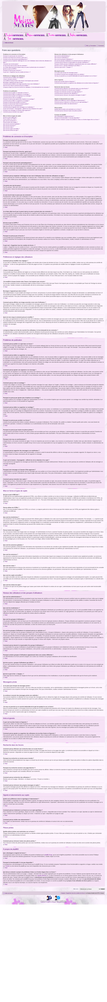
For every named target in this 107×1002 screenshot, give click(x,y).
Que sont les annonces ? (9, 125)
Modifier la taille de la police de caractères (102, 42)
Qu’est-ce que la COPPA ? (10, 68)
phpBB (48, 900)
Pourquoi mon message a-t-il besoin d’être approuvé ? (17, 110)
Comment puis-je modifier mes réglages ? (13, 77)
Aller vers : (76, 888)
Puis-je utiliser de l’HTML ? (10, 119)
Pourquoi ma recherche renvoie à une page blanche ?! (68, 91)
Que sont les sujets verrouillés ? (11, 128)
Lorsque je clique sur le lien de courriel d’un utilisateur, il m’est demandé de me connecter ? (26, 87)
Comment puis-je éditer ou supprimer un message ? (16, 94)
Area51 (8, 866)
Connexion (101, 45)
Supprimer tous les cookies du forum (75, 893)
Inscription (93, 45)
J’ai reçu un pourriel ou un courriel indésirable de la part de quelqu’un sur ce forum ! (75, 76)
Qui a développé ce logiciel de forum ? (64, 116)
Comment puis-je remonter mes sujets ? (13, 112)
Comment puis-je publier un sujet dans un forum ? (16, 92)
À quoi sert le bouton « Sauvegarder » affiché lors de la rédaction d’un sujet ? (22, 108)
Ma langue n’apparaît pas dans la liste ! (13, 82)
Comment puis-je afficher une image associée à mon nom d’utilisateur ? (21, 84)
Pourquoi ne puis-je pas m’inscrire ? (12, 70)
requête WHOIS (41, 875)
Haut (6, 147)
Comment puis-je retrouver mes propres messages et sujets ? (70, 95)
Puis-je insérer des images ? (10, 122)
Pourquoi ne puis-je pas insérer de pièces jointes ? (16, 104)
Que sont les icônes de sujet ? (11, 130)
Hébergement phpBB (61, 902)
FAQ (87, 45)
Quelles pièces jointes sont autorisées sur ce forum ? (67, 109)
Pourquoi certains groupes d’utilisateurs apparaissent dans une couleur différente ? (75, 64)
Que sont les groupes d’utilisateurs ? (63, 59)
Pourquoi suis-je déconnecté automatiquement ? (15, 59)
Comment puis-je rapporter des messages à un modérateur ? (18, 107)
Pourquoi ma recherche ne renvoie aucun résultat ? (67, 90)
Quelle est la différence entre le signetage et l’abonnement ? (69, 100)
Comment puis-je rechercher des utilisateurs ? (66, 93)
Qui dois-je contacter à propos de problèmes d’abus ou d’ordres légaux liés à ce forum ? (76, 119)
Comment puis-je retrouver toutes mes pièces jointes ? (68, 110)
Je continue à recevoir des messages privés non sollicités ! (69, 74)
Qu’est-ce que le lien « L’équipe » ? (63, 67)
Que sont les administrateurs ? (62, 56)
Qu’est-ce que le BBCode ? (10, 117)
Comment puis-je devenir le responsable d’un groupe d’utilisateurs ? (71, 62)
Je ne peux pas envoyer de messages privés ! (66, 72)
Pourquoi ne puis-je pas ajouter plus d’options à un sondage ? (19, 99)
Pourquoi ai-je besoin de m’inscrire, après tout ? (15, 57)
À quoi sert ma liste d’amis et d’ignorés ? (64, 81)
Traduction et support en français (48, 902)
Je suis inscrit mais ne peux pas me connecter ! (15, 65)
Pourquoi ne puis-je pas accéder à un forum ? (14, 102)
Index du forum (9, 42)
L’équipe (63, 893)
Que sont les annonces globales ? (12, 124)
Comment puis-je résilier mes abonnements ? (66, 103)
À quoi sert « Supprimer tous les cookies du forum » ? (17, 72)
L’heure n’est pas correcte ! (10, 79)
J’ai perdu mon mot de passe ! (11, 64)
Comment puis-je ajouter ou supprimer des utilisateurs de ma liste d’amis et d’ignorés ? (76, 83)
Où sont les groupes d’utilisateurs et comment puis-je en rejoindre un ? (72, 60)
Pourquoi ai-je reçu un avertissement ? (13, 105)
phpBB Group (48, 854)
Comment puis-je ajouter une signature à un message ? (17, 95)
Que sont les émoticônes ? (10, 120)
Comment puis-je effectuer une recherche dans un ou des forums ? (71, 88)
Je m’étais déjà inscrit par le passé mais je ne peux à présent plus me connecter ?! (24, 67)
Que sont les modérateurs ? (61, 57)
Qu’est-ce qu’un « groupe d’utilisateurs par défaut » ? (68, 65)
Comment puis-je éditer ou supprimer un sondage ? (16, 100)
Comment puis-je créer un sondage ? (12, 97)
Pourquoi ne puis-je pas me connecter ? (13, 56)
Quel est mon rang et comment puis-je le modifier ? (16, 85)
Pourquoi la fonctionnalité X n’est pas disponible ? (67, 117)
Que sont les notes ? (8, 127)
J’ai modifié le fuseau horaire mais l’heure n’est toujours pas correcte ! (21, 80)
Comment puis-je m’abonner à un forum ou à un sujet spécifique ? (71, 102)
